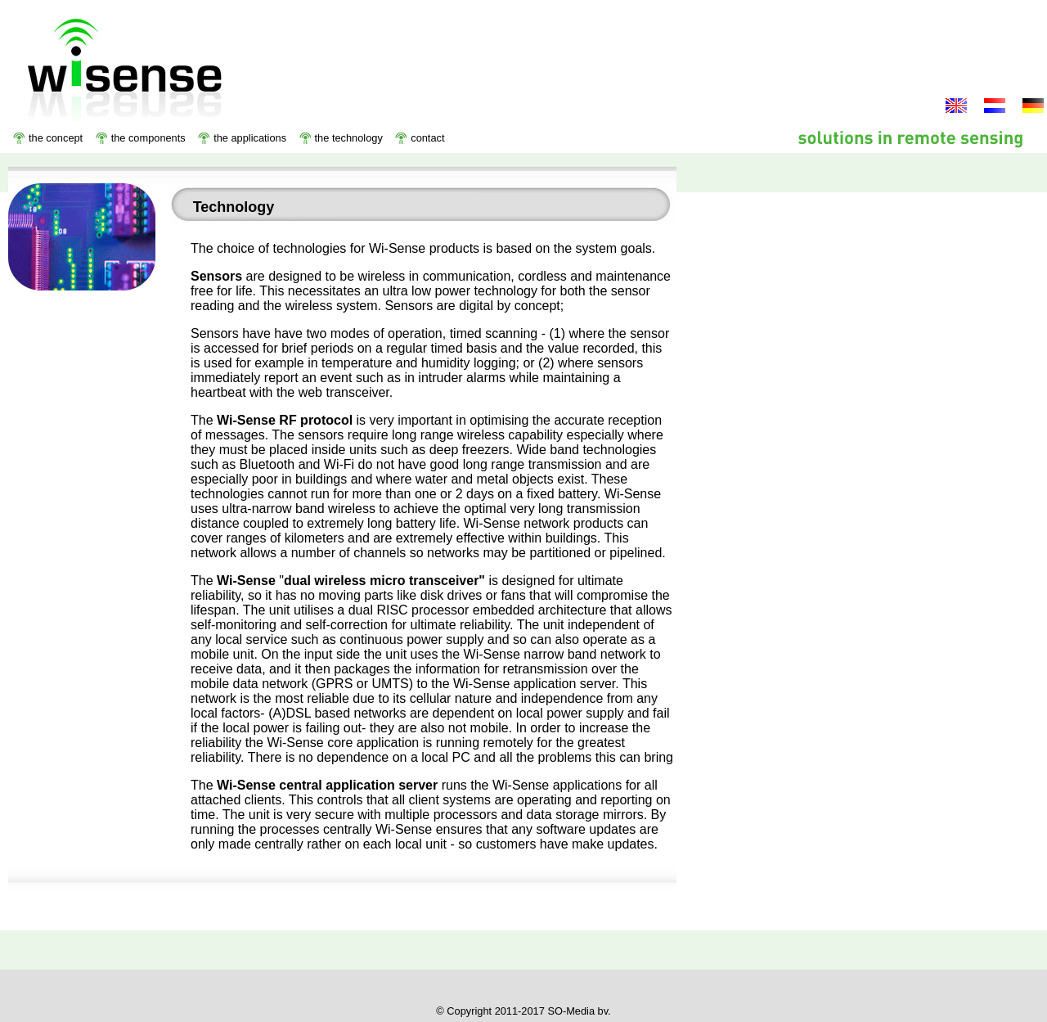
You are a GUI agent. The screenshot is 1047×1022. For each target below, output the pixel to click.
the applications (249, 138)
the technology (349, 138)
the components (148, 138)
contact (427, 138)
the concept (56, 138)
